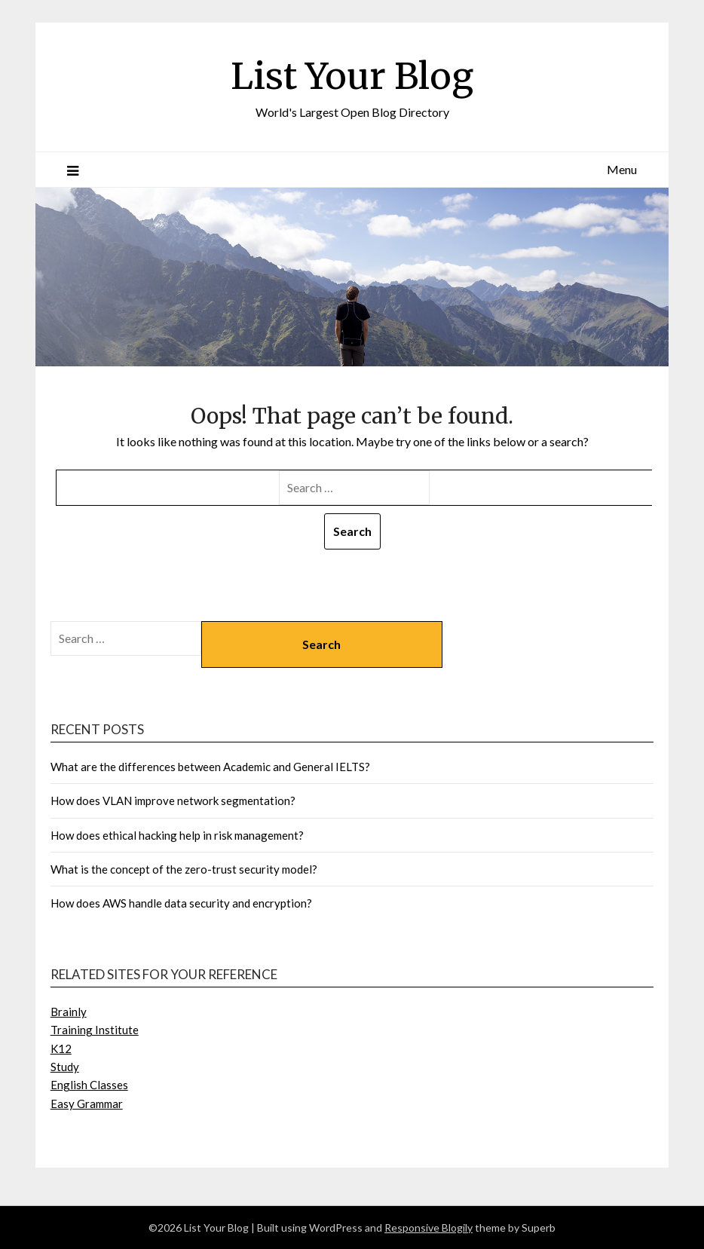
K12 (61, 1048)
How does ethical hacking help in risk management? (178, 835)
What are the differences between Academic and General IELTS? (211, 766)
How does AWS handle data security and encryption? (182, 903)
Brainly (69, 1011)
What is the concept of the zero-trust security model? (185, 869)
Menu (622, 169)
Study (65, 1066)
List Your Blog (352, 76)
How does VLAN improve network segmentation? (174, 800)
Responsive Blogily (428, 1227)
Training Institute (95, 1029)
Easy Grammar (87, 1103)
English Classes (89, 1084)
